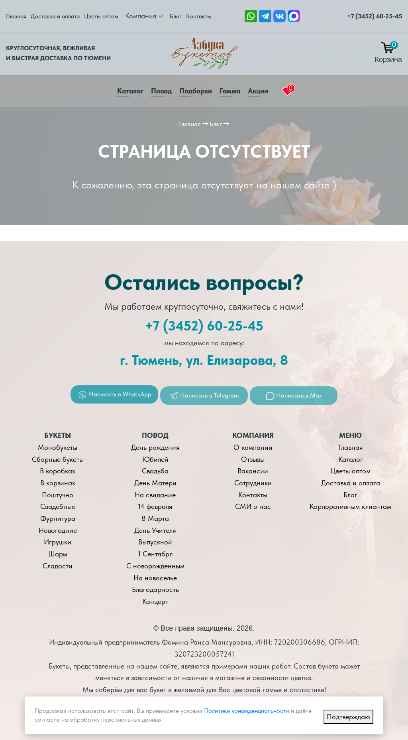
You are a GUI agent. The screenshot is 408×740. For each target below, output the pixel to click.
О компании (253, 447)
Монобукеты (57, 447)
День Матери (155, 483)
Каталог (130, 91)
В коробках (57, 471)
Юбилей (155, 459)
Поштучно (57, 495)
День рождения (155, 447)
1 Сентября (155, 554)
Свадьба (155, 471)
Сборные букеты (58, 459)
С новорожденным (155, 566)
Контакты (198, 16)
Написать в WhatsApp (114, 399)
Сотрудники (253, 483)
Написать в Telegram (204, 400)
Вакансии (252, 471)
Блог (176, 16)
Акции (258, 91)
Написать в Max (294, 400)
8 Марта (155, 518)
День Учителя (155, 530)
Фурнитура (57, 518)
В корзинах (57, 483)
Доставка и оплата (55, 16)
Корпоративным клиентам (350, 506)
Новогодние (58, 530)
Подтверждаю (348, 716)
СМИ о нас (253, 506)
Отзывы (253, 459)
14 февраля (155, 506)
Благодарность (155, 589)
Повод (161, 91)
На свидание (155, 495)
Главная (16, 16)
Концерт (155, 601)
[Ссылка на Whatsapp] (251, 15)
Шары (57, 554)
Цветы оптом (101, 16)
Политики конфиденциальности (246, 710)
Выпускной (155, 542)
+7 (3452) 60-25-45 (374, 16)
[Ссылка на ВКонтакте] (279, 15)
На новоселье (155, 578)
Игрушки (57, 542)
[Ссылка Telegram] (265, 15)
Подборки (195, 91)
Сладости (58, 566)
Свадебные (57, 506)
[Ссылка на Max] (294, 15)
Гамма (230, 91)
